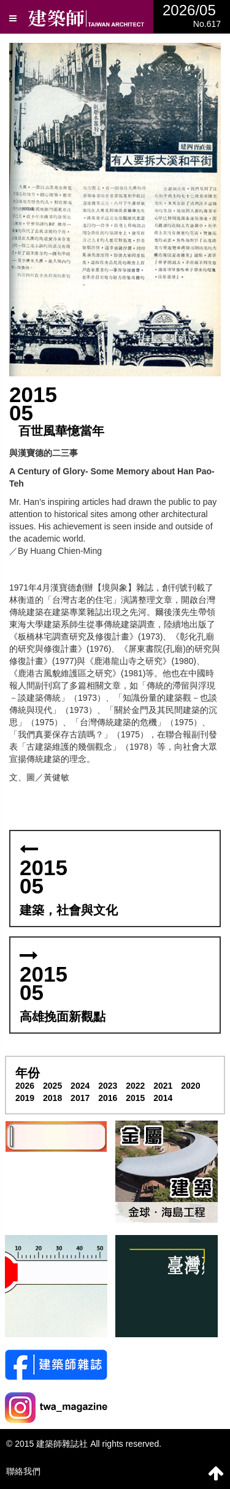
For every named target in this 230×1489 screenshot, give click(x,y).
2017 (80, 1098)
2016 (107, 1098)
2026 (24, 1086)
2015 (135, 1098)
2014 (162, 1098)
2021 (162, 1086)
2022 (135, 1086)
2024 (80, 1086)
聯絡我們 (23, 1471)
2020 (190, 1086)
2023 (107, 1086)
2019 (24, 1098)
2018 (52, 1098)
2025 (52, 1086)
